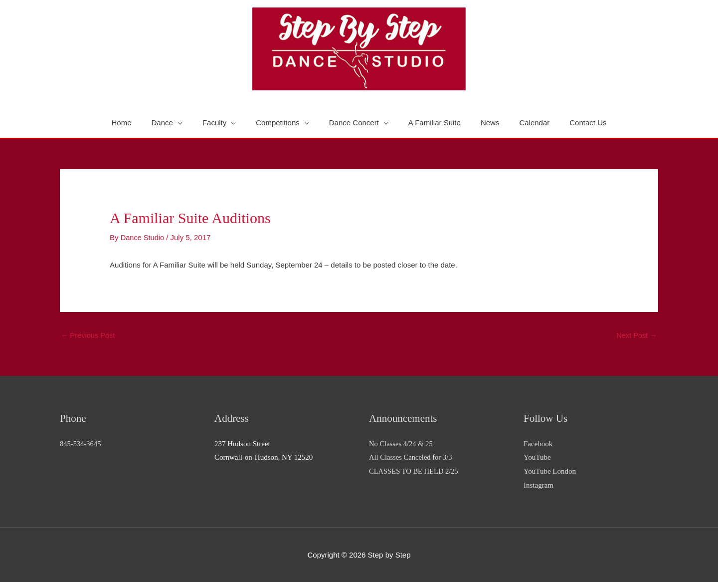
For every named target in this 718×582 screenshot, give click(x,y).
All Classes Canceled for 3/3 (412, 458)
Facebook (538, 444)
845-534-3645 (81, 444)
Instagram (538, 486)
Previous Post (89, 335)
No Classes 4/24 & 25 (402, 444)
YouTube (537, 458)
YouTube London (550, 472)
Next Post (636, 335)
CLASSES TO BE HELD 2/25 (415, 472)
